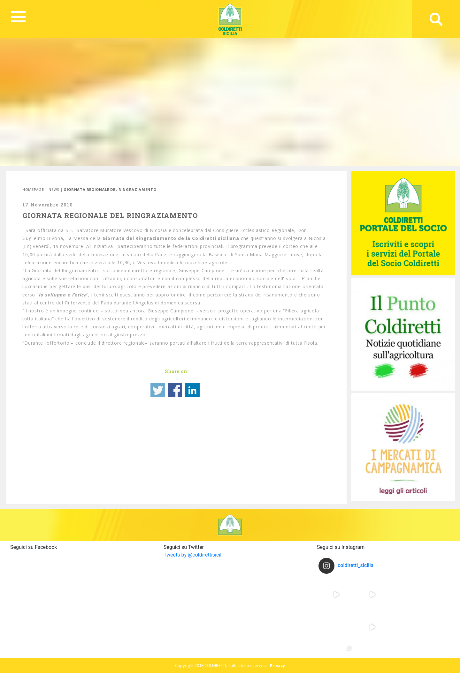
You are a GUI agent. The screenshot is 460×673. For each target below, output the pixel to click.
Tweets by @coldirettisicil (192, 555)
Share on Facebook (175, 390)
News (54, 189)
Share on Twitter (157, 390)
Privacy (277, 665)
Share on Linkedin (192, 390)
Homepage (33, 189)
